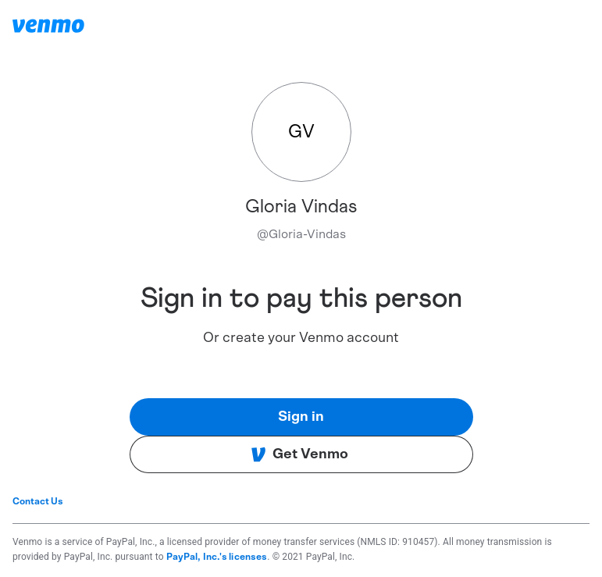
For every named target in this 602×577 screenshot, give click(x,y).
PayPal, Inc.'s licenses (217, 556)
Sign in (301, 417)
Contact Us (37, 501)
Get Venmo (299, 454)
